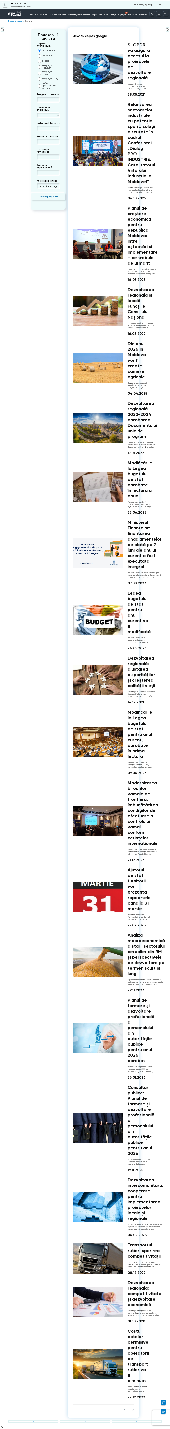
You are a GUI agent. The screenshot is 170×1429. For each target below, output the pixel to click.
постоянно (46, 50)
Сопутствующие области (79, 14)
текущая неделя (45, 66)
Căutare (28, 21)
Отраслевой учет (99, 14)
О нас (32, 14)
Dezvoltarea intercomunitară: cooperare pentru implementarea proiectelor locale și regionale (145, 1199)
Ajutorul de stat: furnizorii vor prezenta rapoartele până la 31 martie (139, 889)
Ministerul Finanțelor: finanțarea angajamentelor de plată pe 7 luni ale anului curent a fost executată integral (145, 544)
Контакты (141, 14)
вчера (44, 61)
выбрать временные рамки (47, 85)
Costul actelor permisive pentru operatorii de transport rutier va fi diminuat (138, 1355)
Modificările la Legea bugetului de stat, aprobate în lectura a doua (140, 479)
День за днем (43, 14)
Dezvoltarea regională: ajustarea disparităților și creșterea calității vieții (141, 671)
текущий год (48, 79)
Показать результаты (48, 196)
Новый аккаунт (140, 4)
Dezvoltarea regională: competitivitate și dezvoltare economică (144, 1293)
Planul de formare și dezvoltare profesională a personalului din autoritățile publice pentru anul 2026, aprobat (141, 1030)
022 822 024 (17, 3)
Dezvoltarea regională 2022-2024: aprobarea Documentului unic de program (142, 420)
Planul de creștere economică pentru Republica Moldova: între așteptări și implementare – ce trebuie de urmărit (143, 235)
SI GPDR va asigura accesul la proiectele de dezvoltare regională (139, 61)
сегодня (45, 56)
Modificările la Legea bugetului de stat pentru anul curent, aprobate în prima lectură (140, 734)
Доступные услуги (117, 13)
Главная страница (15, 21)
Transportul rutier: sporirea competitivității (144, 1250)
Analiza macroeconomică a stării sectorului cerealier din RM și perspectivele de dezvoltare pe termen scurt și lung (146, 954)
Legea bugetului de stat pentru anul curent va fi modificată (139, 612)
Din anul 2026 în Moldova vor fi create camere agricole (137, 360)
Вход (150, 4)
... (129, 1409)
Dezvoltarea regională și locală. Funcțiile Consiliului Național (141, 303)
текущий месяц (45, 72)
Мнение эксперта (58, 14)
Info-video (131, 14)
